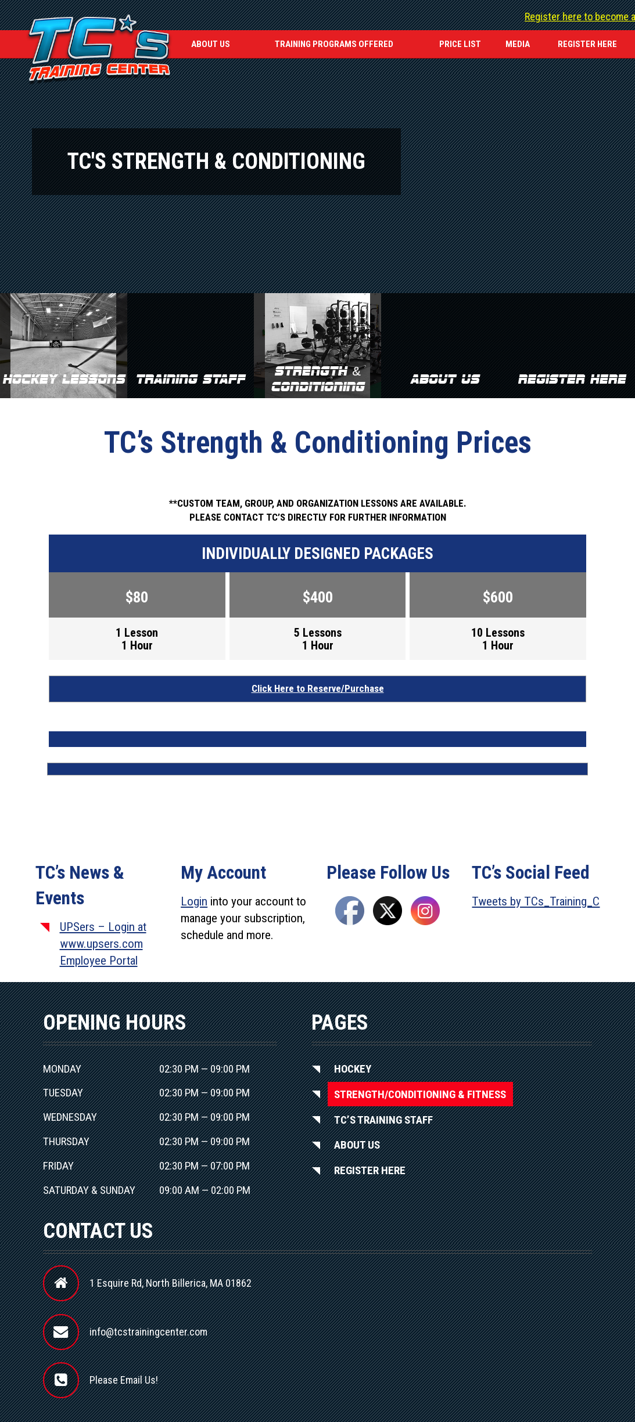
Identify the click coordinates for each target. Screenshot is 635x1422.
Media (517, 44)
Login (194, 901)
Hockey (352, 1068)
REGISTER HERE (587, 44)
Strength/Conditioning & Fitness (420, 1093)
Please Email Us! (123, 1380)
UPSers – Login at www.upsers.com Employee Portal (103, 944)
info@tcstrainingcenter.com (148, 1332)
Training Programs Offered (334, 44)
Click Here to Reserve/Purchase (318, 688)
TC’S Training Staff (383, 1119)
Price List (460, 44)
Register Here (370, 1170)
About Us (210, 44)
